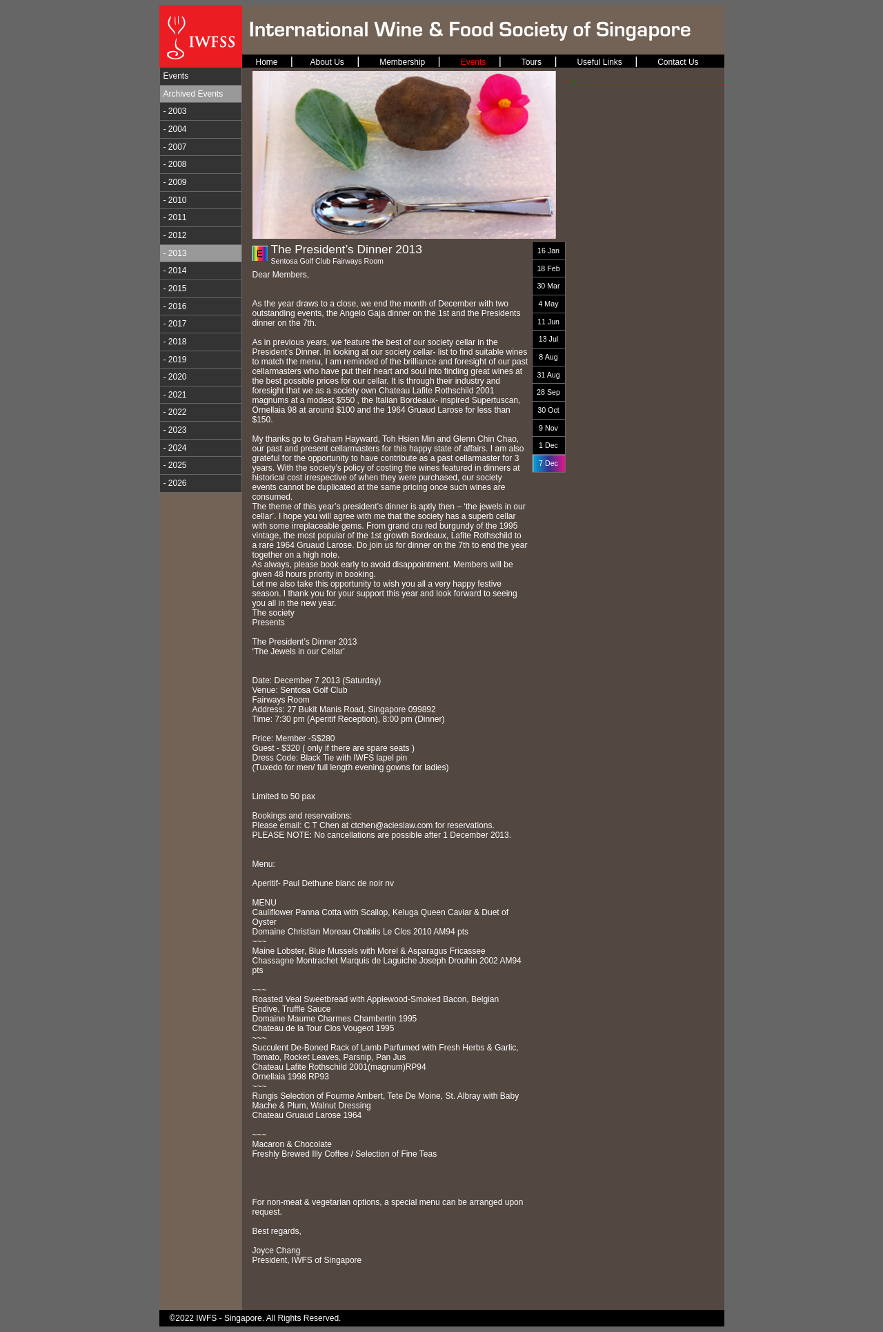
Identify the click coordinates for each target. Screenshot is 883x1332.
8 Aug (548, 357)
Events (176, 76)
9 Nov (548, 428)
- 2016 (175, 306)
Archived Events (193, 94)
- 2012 (175, 235)
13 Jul (548, 339)
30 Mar (548, 286)
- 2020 (175, 377)
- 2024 (175, 448)
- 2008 (175, 164)
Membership (402, 62)
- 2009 (175, 182)
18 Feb (548, 268)
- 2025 (175, 465)
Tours (532, 62)
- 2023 (175, 430)
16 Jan (548, 250)
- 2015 (175, 288)
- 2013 (175, 253)
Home (267, 62)
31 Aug (548, 375)
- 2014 (175, 270)
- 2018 (175, 341)
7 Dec (548, 463)
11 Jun (548, 321)
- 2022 (175, 412)
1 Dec (548, 445)
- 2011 (175, 217)
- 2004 (175, 129)
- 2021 (175, 395)
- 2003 (175, 111)
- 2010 (175, 200)
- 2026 (175, 483)
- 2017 (175, 324)
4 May (548, 304)
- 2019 (175, 359)
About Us (327, 62)
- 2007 (175, 147)
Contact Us (677, 62)
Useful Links (599, 62)
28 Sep (548, 392)
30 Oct (548, 410)
